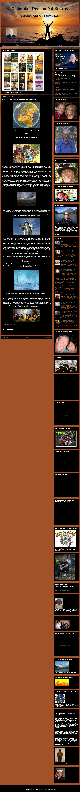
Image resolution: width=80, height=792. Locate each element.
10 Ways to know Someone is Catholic (64, 78)
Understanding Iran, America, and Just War (65, 82)
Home (26, 337)
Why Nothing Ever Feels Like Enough (64, 89)
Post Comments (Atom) (29, 341)
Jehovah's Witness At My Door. (68, 294)
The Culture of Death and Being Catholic (65, 278)
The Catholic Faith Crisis (66, 320)
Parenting (11, 325)
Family (7, 325)
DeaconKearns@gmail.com (62, 590)
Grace (61, 241)
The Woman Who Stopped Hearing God (65, 86)
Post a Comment (7, 331)
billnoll (45, 789)
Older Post (48, 337)
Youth (15, 325)
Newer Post (5, 337)
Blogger (54, 789)
